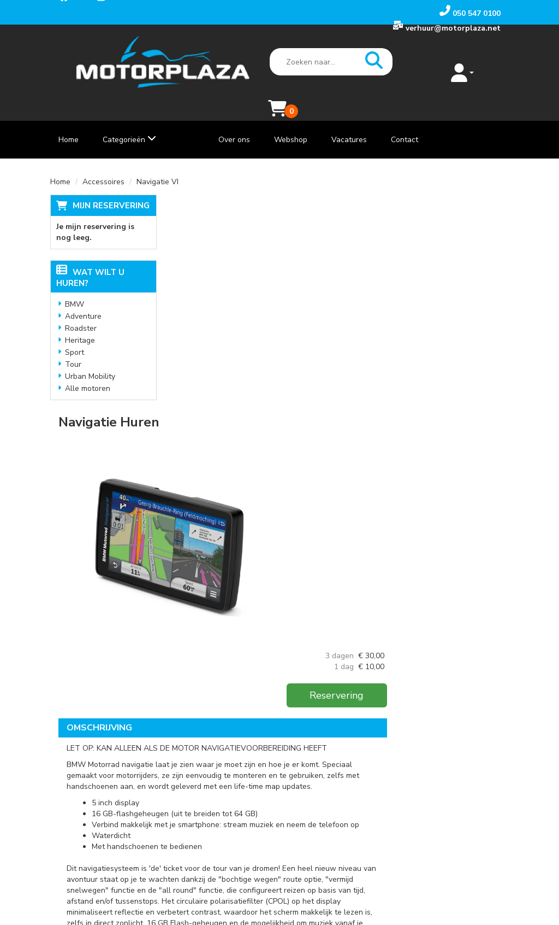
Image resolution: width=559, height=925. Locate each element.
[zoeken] (353, 62)
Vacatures (349, 118)
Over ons (234, 118)
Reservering (452, 242)
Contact (404, 118)
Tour (73, 343)
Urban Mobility (90, 355)
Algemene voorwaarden (242, 811)
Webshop (290, 118)
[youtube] (94, 818)
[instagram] (118, 818)
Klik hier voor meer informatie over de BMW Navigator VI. (280, 654)
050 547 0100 (87, 778)
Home (68, 118)
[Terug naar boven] (279, 706)
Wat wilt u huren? (90, 256)
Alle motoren (87, 367)
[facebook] (70, 818)
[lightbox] (279, 304)
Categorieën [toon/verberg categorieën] (129, 118)
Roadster (81, 307)
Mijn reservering (111, 184)
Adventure (83, 295)
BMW (74, 283)
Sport (74, 331)
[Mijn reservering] (488, 67)
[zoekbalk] (310, 62)
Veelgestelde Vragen (236, 800)
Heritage (80, 319)
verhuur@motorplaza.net (106, 789)
